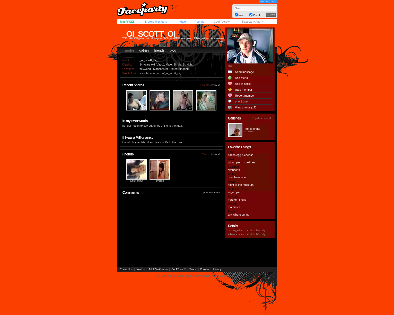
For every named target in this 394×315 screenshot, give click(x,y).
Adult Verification (158, 269)
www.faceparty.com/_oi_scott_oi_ (160, 73)
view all (216, 85)
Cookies (204, 269)
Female (199, 21)
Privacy (217, 269)
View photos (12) (245, 107)
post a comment (211, 192)
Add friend (241, 77)
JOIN (273, 2)
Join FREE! (127, 21)
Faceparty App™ (252, 21)
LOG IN (264, 2)
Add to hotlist (243, 83)
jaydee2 (160, 181)
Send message (244, 71)
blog (173, 50)
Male (183, 21)
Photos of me (252, 128)
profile (129, 50)
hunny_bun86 (136, 181)
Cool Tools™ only (256, 230)
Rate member (243, 89)
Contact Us (126, 269)
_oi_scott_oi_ (150, 34)
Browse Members (156, 21)
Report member (245, 95)
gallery (144, 50)
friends (159, 50)
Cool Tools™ (222, 21)
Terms (192, 269)
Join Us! (140, 269)
